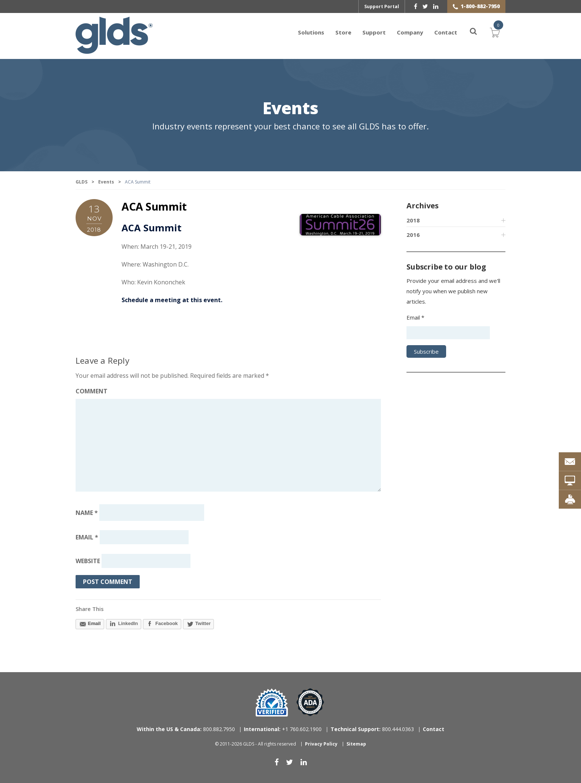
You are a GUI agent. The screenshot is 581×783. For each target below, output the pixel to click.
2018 (413, 220)
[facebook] (415, 6)
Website (88, 561)
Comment (91, 391)
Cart (495, 31)
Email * (415, 317)
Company (410, 32)
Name (87, 513)
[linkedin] (435, 6)
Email (87, 537)
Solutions (311, 32)
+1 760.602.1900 (283, 729)
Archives (422, 206)
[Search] (469, 32)
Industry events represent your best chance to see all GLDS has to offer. (290, 126)
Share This (90, 608)
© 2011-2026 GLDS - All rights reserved (255, 744)
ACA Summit (154, 206)
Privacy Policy (321, 744)
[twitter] (425, 6)
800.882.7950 (186, 729)
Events (290, 109)
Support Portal (381, 6)
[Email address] (144, 537)
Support (374, 32)
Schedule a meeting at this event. (172, 300)
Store (343, 32)
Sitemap (356, 744)
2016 (413, 234)
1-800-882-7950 (480, 6)
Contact (445, 32)
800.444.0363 (372, 729)
